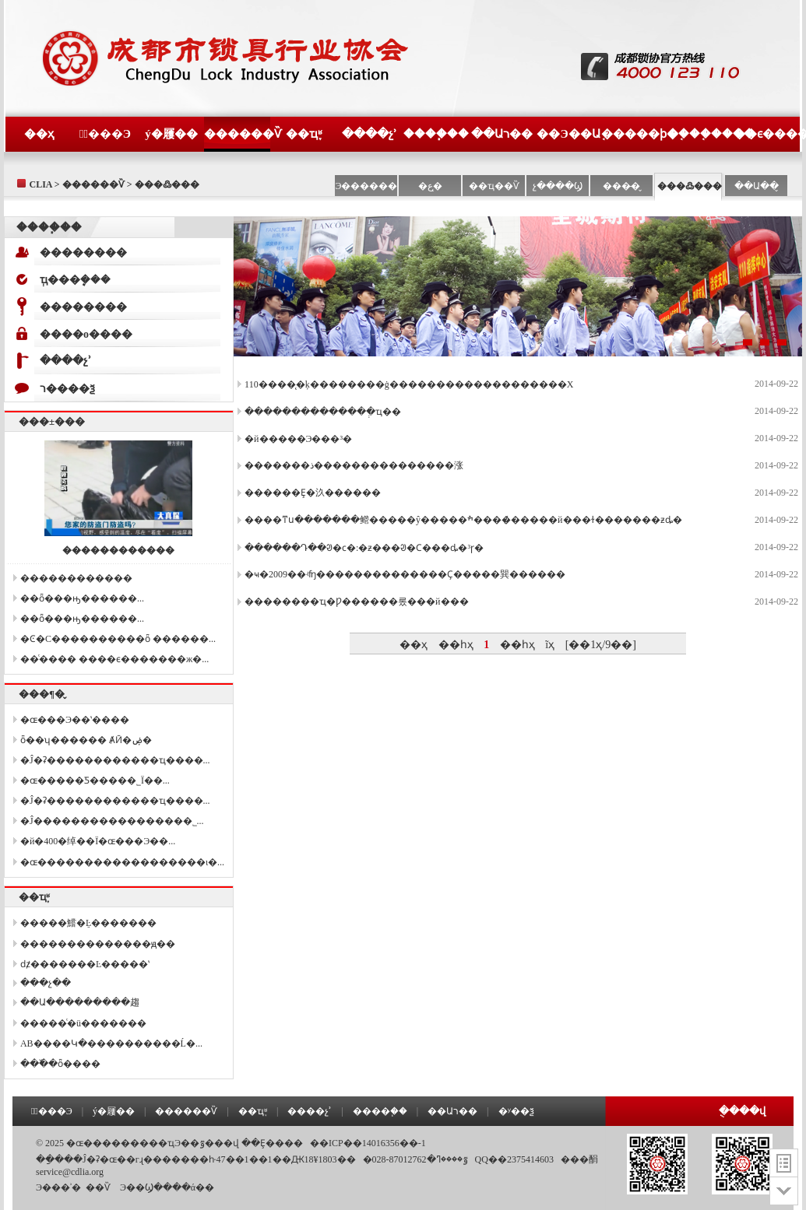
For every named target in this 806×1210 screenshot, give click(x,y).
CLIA (40, 184)
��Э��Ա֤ (568, 134)
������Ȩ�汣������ (313, 492)
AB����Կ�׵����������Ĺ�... (111, 1043)
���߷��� (689, 186)
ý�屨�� (171, 134)
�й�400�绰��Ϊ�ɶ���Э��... (97, 841)
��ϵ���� (767, 134)
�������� (83, 252)
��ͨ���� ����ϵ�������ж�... (114, 659)
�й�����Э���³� (298, 438)
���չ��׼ (45, 982)
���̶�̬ (621, 186)
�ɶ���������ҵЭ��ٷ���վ (152, 1143)
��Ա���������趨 (79, 1002)
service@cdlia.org (70, 1171)
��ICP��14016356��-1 (368, 1143)
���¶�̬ (42, 694)
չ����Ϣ (558, 186)
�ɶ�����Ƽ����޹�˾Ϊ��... (95, 780)
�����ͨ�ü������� (83, 1023)
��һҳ (455, 645)
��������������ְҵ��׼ (323, 411)
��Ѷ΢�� (98, 1187)
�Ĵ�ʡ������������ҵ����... (115, 760)
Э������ (367, 186)
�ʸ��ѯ (516, 1111)
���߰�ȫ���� (60, 1063)
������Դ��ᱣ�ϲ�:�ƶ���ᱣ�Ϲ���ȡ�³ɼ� (364, 547)
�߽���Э (105, 134)
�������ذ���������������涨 (354, 465)
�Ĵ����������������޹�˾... (112, 820)
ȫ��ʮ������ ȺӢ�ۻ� (86, 740)
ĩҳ (549, 645)
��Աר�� (502, 134)
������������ (118, 550)
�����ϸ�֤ (634, 134)
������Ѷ (237, 134)
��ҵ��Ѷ (494, 186)
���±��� (52, 421)
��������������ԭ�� (97, 943)
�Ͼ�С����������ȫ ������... (118, 638)
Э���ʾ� (58, 1187)
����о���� (86, 334)
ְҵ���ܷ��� (75, 280)
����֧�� (436, 134)
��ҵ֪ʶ (304, 134)
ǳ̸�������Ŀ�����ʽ (85, 964)
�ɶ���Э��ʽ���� (74, 719)
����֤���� (700, 134)
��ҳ (39, 134)
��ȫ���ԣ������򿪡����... (82, 598)
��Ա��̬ (756, 186)
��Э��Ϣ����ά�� (167, 1187)
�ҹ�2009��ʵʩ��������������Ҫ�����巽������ (405, 574)
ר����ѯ (67, 389)
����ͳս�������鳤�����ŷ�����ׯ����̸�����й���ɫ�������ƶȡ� (463, 519)
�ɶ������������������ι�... (122, 862)
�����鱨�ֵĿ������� (88, 922)
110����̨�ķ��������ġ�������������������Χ (409, 384)
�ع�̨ (430, 186)
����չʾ (369, 134)
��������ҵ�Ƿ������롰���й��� (356, 601)
